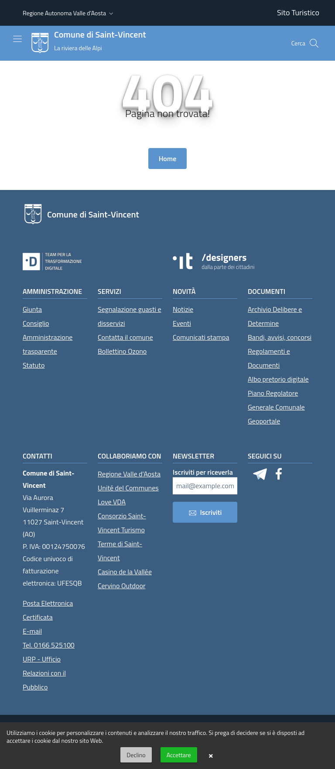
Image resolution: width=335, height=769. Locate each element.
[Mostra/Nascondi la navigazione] (17, 39)
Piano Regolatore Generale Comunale (276, 400)
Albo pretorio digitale (278, 379)
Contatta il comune (125, 337)
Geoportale (264, 421)
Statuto (33, 365)
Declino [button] (135, 754)
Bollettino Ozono (122, 351)
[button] (69, 13)
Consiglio (36, 323)
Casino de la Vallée (125, 571)
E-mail (32, 631)
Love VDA (112, 502)
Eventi (182, 323)
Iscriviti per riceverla (203, 472)
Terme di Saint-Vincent (120, 550)
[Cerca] (314, 43)
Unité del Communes (128, 488)
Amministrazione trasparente (47, 344)
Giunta (32, 309)
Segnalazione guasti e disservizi (129, 316)
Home (168, 158)
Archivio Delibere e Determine (275, 316)
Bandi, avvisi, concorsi (279, 337)
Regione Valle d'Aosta (129, 474)
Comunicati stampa (201, 337)
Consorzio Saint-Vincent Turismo (122, 522)
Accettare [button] (179, 754)
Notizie (183, 309)
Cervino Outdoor (122, 585)
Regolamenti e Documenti (269, 358)
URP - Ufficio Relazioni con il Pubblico (44, 673)
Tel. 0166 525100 (49, 645)
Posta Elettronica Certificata (48, 610)
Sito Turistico (298, 12)
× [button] (211, 755)
